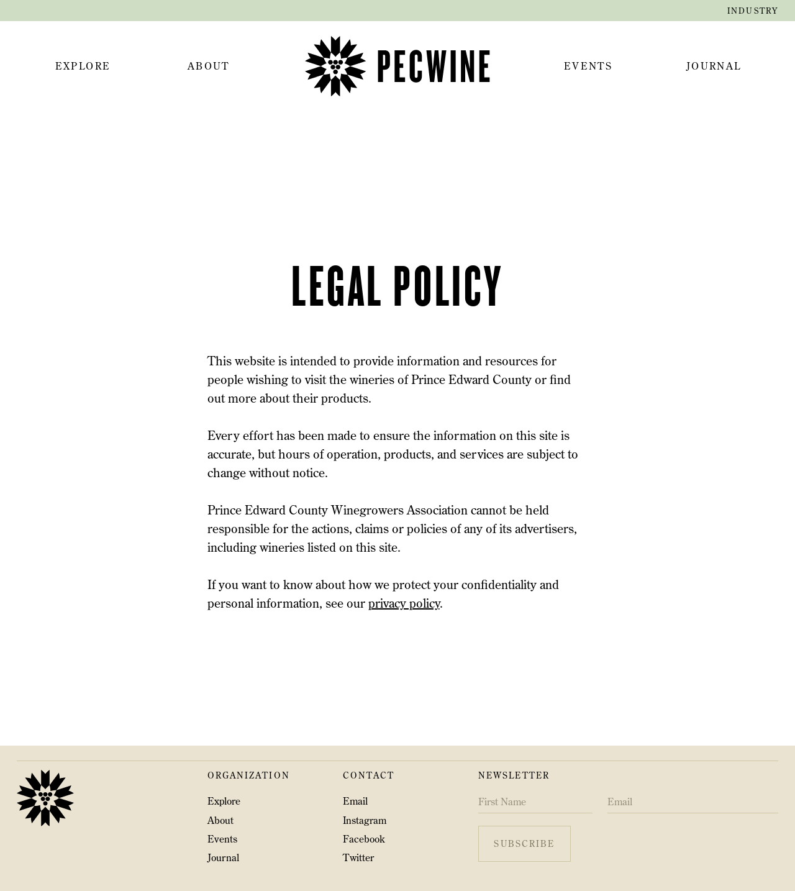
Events (222, 839)
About (220, 820)
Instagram (364, 820)
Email (355, 801)
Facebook (364, 839)
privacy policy (404, 603)
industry (752, 11)
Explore (223, 801)
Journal (223, 857)
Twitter (358, 857)
